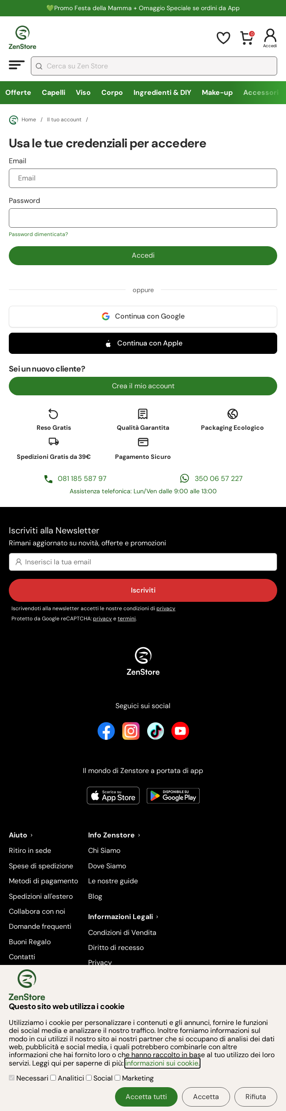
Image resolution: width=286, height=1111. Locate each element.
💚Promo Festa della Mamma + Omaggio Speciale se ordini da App (143, 8)
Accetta (206, 1096)
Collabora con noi (37, 911)
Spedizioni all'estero (41, 896)
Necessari (29, 1078)
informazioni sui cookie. (162, 1063)
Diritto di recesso (116, 947)
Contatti (22, 956)
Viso (83, 92)
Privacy (100, 962)
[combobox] (154, 65)
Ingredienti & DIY (162, 92)
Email (143, 172)
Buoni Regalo (30, 941)
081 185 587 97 (82, 478)
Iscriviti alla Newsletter (143, 537)
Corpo (112, 92)
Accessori (261, 92)
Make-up (217, 92)
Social (100, 1078)
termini (127, 618)
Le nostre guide (113, 881)
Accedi (143, 255)
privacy (165, 608)
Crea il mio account (143, 385)
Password (143, 217)
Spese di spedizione (41, 866)
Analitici (68, 1078)
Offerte (18, 92)
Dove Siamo (107, 866)
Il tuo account (64, 120)
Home (22, 120)
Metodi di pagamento (43, 881)
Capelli (53, 92)
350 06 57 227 (219, 478)
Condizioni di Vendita (122, 932)
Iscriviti (143, 590)
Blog (95, 896)
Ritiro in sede (30, 850)
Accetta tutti (146, 1096)
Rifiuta (255, 1096)
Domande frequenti (40, 926)
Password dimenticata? (38, 234)
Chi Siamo (104, 850)
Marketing (134, 1078)
